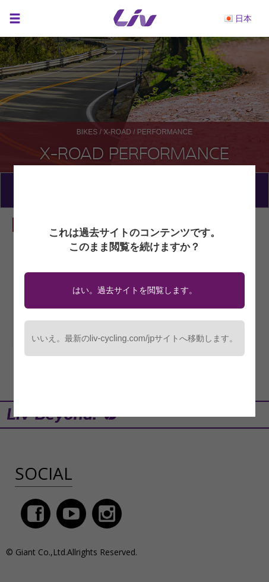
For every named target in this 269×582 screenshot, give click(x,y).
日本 (243, 18)
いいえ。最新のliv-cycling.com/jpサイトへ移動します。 (134, 338)
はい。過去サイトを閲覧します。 (134, 290)
